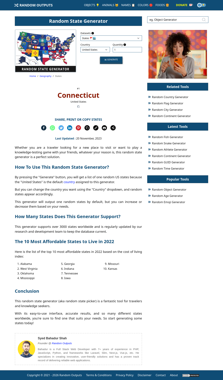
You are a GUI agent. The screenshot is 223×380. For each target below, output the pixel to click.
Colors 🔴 (145, 5)
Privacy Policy (124, 375)
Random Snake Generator (169, 143)
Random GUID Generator (168, 162)
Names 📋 (128, 5)
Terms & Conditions (99, 375)
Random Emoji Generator (168, 202)
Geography (45, 76)
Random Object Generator (169, 189)
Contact (161, 375)
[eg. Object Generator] (177, 19)
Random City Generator (167, 110)
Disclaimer (144, 375)
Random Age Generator (167, 196)
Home (33, 76)
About (174, 375)
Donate (184, 5)
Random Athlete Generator (169, 149)
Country (85, 44)
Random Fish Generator (167, 137)
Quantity (119, 44)
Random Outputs (33, 5)
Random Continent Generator (171, 116)
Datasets (87, 33)
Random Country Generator (170, 97)
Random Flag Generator (167, 103)
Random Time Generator (168, 168)
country (69, 182)
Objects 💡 (91, 5)
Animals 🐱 (110, 5)
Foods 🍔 (162, 5)
